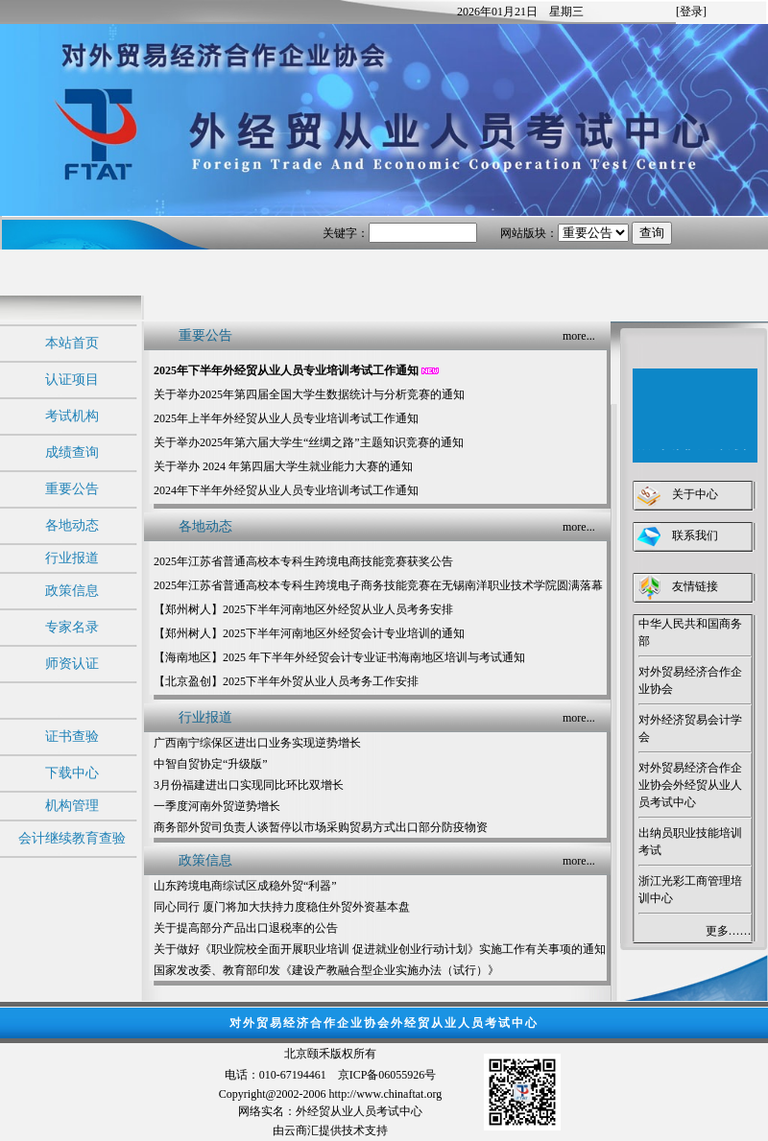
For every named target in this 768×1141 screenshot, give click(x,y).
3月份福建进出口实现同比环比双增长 (249, 785)
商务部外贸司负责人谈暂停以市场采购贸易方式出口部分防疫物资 (321, 827)
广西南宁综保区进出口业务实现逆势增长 (257, 742)
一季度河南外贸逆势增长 (217, 806)
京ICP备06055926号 (387, 1075)
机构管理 (72, 805)
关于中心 (695, 494)
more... (579, 336)
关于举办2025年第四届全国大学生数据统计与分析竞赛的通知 (309, 394)
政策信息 (72, 590)
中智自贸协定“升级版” (211, 764)
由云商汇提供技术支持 (330, 1130)
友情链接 (695, 586)
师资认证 (72, 663)
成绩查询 (72, 452)
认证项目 (72, 379)
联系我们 (695, 535)
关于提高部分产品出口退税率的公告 (246, 928)
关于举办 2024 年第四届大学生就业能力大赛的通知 (283, 466)
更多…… (729, 931)
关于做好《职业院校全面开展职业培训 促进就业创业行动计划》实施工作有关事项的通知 (380, 949)
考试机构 (72, 416)
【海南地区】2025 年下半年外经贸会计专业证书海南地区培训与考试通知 (339, 657)
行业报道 (72, 558)
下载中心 (72, 773)
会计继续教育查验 (72, 838)
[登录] (691, 11)
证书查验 (72, 736)
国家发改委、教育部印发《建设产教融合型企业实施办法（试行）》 (326, 970)
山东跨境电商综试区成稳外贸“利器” (245, 885)
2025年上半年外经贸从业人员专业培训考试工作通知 (286, 418)
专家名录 (72, 627)
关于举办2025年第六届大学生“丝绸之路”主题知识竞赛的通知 (309, 442)
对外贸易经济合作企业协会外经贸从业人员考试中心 (690, 785)
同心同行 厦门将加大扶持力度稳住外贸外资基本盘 (282, 907)
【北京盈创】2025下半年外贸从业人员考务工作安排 (286, 681)
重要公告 (72, 489)
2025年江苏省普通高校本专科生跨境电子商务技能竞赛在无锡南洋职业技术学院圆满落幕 (378, 585)
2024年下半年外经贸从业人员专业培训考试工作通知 (286, 490)
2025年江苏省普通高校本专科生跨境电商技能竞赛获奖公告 (303, 561)
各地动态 (72, 525)
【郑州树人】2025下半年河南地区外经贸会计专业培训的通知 (309, 633)
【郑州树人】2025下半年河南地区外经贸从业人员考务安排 (303, 609)
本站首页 (72, 343)
